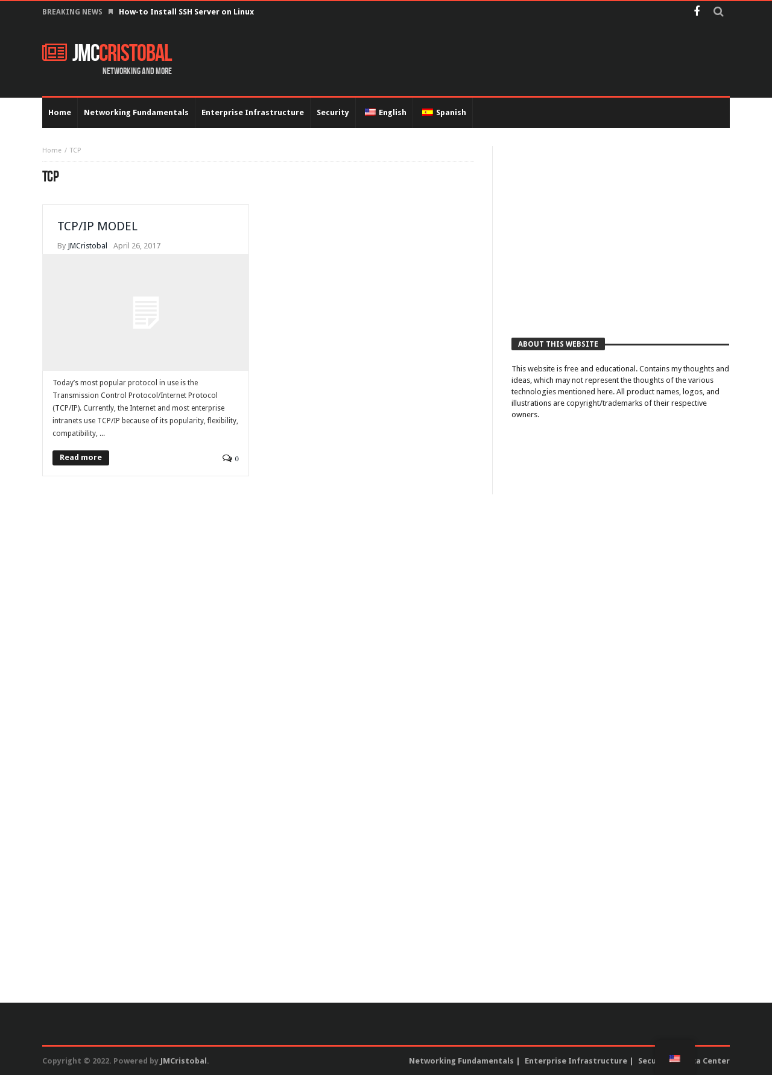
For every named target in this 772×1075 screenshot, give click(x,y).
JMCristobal (87, 245)
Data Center (706, 1060)
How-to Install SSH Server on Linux (187, 11)
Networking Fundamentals (461, 1060)
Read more (81, 457)
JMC (107, 54)
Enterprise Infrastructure (576, 1060)
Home (52, 150)
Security (654, 1060)
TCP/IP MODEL (97, 226)
